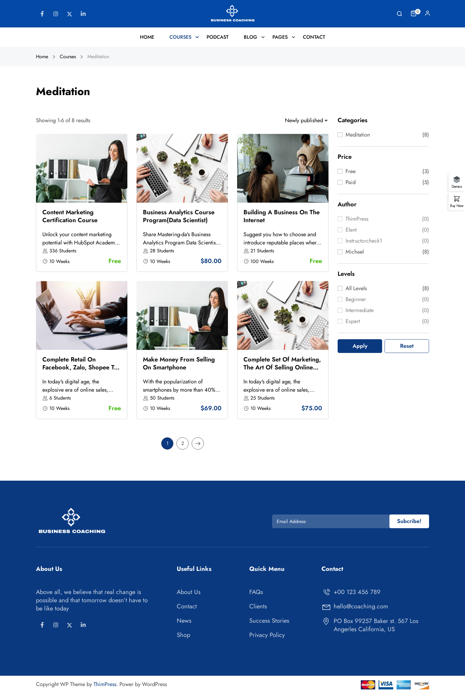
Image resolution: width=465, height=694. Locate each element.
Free (351, 171)
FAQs (256, 592)
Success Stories (269, 620)
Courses (180, 37)
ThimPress (357, 219)
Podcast (218, 37)
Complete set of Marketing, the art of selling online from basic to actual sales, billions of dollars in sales (282, 371)
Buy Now (456, 205)
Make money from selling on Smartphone (179, 363)
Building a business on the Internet (281, 216)
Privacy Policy (267, 635)
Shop (183, 635)
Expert (353, 321)
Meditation (358, 135)
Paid (351, 182)
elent (351, 230)
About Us (189, 592)
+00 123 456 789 (351, 592)
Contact (314, 37)
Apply (360, 346)
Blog (250, 37)
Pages (280, 37)
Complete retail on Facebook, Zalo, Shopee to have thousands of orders (80, 367)
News (184, 620)
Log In (427, 14)
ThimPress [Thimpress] (105, 684)
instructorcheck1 (364, 241)
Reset (407, 346)
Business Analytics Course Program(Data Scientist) (179, 216)
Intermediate (360, 310)
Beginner (356, 299)
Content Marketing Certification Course (70, 216)
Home (147, 37)
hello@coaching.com (354, 606)
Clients (258, 606)
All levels (356, 288)
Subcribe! (409, 521)
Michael (355, 252)
